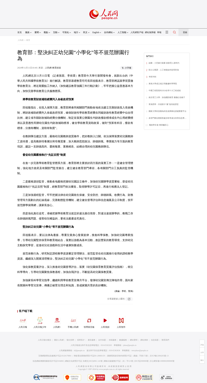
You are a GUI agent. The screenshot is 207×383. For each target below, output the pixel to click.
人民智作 (121, 322)
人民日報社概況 (44, 340)
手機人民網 (73, 322)
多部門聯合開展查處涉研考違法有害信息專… (167, 118)
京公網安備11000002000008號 (162, 361)
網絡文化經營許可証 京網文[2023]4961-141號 (83, 361)
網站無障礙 (150, 32)
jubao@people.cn (129, 345)
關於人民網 (59, 340)
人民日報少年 (39, 322)
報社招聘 (70, 340)
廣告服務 (91, 340)
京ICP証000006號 (141, 361)
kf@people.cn (79, 351)
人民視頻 (105, 322)
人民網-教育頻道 (53, 68)
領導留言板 (89, 322)
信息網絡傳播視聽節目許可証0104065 (48, 361)
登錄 (185, 32)
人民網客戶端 (136, 32)
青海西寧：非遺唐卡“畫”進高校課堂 (164, 104)
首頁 (19, 32)
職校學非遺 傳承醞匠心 (158, 125)
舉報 (159, 32)
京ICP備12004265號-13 (159, 356)
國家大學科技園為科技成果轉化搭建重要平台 (167, 111)
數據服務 (123, 340)
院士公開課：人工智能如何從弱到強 (164, 70)
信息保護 (154, 340)
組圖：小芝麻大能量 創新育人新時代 (164, 63)
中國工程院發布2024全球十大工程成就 (165, 91)
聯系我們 (165, 340)
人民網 (20, 40)
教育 (28, 40)
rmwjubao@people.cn (139, 351)
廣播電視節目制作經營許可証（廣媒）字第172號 (127, 356)
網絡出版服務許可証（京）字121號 (118, 361)
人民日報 (22, 322)
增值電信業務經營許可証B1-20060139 (89, 356)
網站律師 (144, 340)
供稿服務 (112, 340)
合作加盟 (102, 340)
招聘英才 (81, 340)
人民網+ (57, 322)
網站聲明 (133, 340)
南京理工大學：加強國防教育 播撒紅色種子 (167, 97)
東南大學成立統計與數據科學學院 (163, 84)
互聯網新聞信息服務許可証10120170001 (54, 356)
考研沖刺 (152, 77)
